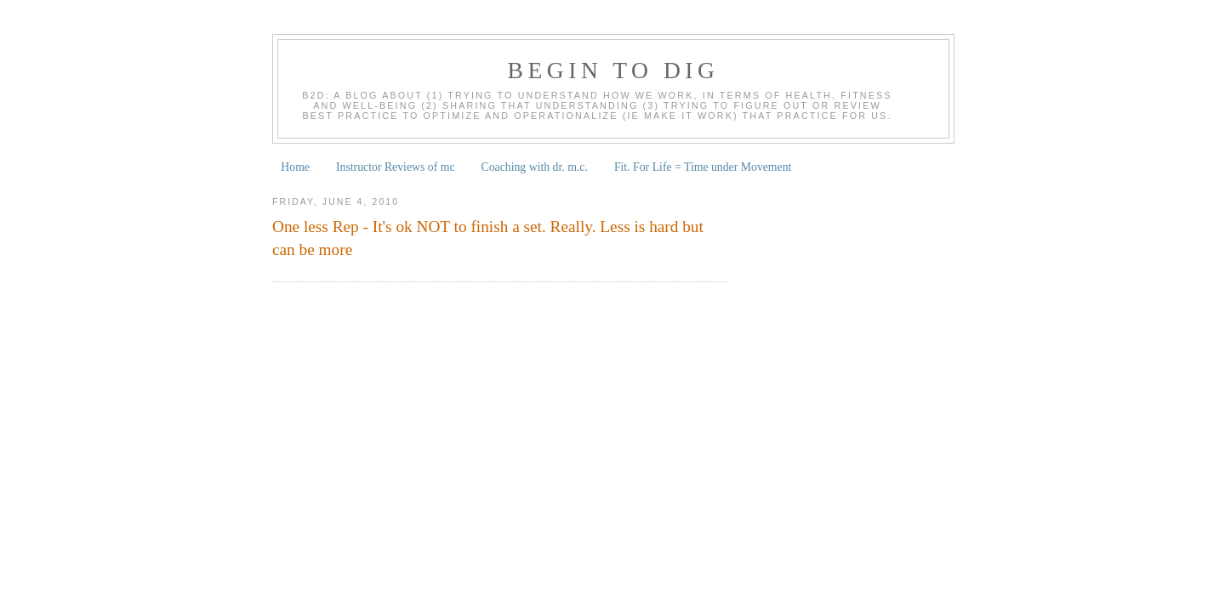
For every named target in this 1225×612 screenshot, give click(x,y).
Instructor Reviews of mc (395, 167)
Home (295, 167)
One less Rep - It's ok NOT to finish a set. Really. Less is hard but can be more (488, 238)
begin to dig (614, 70)
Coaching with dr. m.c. (534, 167)
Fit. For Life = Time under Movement (703, 167)
